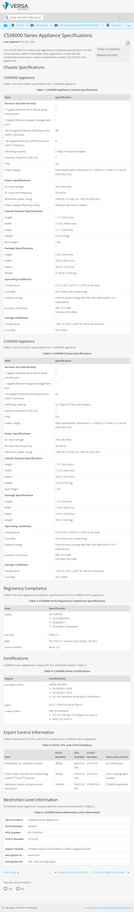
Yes (10, 889)
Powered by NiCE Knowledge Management (108, 907)
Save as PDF (128, 43)
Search (7, 17)
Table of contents (108, 49)
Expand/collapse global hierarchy (7, 25)
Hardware (39, 25)
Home (17, 25)
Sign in (125, 18)
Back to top (10, 872)
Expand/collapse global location (129, 24)
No (22, 889)
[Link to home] (15, 9)
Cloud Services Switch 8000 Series (77, 25)
